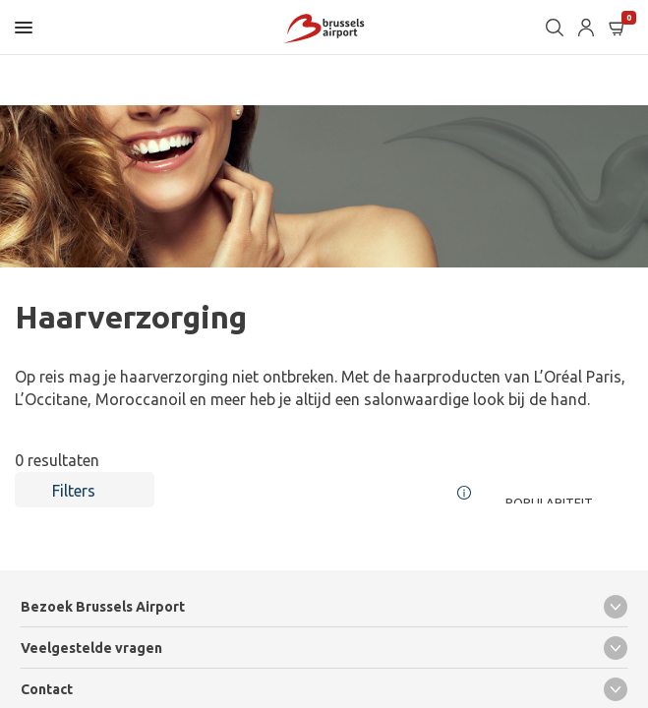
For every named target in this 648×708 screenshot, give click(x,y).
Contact (324, 689)
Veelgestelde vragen (324, 648)
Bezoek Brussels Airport (324, 607)
